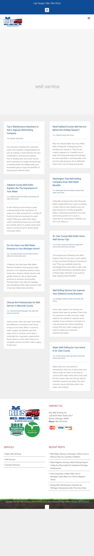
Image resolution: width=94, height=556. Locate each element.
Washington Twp (61, 190)
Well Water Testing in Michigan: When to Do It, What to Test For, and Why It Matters (69, 455)
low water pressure (16, 254)
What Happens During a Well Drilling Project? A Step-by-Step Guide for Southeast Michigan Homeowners (69, 465)
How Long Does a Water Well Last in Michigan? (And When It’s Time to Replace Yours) (67, 476)
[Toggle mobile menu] (89, 18)
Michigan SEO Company (80, 502)
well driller (24, 196)
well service (19, 138)
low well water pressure (30, 254)
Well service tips (63, 247)
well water (71, 247)
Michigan (59, 299)
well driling (76, 299)
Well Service (10, 459)
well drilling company (73, 190)
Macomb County (15, 311)
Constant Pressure (12, 465)
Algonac (12, 138)
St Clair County (60, 244)
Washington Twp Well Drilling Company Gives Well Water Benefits (67, 182)
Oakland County (61, 135)
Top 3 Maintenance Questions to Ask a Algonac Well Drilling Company (23, 130)
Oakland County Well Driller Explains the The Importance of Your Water (22, 188)
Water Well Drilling (13, 454)
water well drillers (71, 356)
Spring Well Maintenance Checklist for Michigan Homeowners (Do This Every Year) (68, 486)
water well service (12, 256)
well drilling (32, 196)
